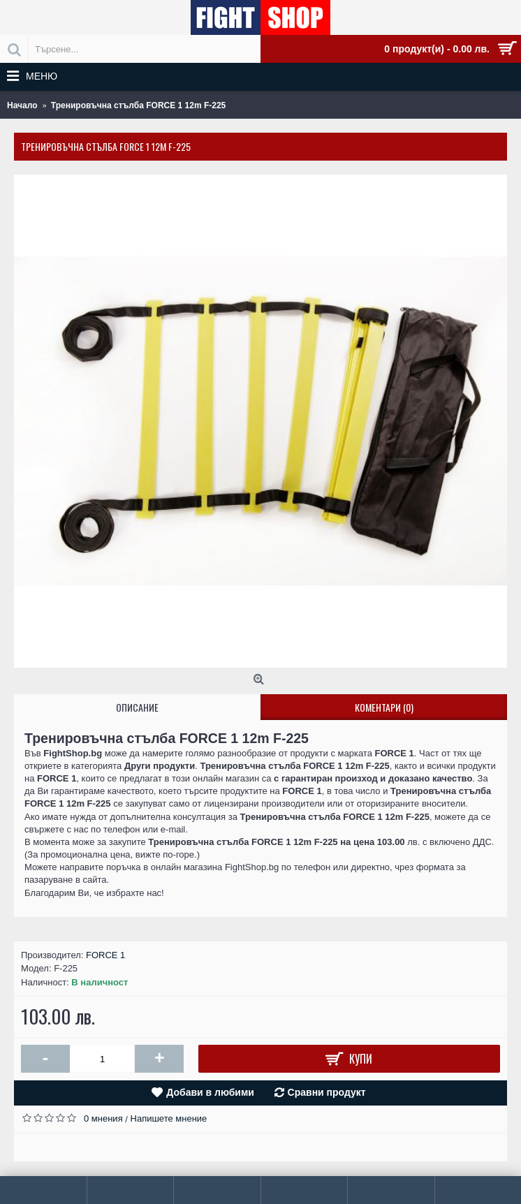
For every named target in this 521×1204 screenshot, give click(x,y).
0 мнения (103, 1118)
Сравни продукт (327, 1092)
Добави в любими (210, 1092)
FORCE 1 (105, 955)
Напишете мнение (169, 1118)
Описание (137, 707)
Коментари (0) (384, 707)
